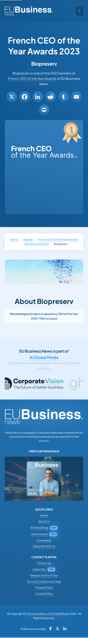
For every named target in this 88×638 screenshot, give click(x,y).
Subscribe (39, 569)
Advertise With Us (44, 546)
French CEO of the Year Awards (32, 78)
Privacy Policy (44, 587)
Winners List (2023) (37, 244)
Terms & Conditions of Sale (44, 581)
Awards (28, 239)
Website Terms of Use (44, 575)
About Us (44, 521)
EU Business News (35, 613)
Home (14, 239)
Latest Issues (39, 534)
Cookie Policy (44, 593)
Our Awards (44, 540)
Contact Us (44, 563)
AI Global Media (44, 357)
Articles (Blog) (39, 527)
